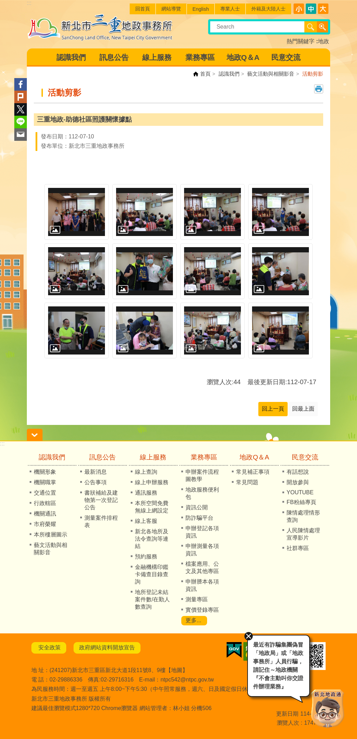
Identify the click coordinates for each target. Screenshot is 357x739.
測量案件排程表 (101, 521)
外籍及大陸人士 (268, 9)
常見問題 (247, 482)
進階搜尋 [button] (322, 26)
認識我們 (71, 57)
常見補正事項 (252, 472)
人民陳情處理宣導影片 (303, 534)
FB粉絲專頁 (301, 502)
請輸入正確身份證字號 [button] (35, 435)
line (20, 122)
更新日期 (287, 714)
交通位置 (45, 493)
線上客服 (146, 521)
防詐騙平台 (199, 518)
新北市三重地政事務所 (100, 27)
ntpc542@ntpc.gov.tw (187, 680)
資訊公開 (196, 507)
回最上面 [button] (303, 409)
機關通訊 (45, 514)
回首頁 (142, 9)
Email (20, 134)
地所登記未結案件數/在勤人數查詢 (152, 599)
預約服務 (146, 556)
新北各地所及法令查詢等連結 (151, 538)
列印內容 (318, 88)
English (200, 9)
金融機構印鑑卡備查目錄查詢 (151, 574)
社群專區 (298, 548)
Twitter (20, 109)
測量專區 (196, 599)
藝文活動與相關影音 (270, 74)
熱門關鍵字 (300, 41)
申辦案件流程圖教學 (202, 475)
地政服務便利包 (202, 493)
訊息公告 (114, 57)
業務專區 (200, 57)
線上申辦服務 (151, 482)
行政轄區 (45, 503)
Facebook (20, 84)
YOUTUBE (300, 492)
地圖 (176, 670)
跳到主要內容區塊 (3, 3)
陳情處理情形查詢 (303, 516)
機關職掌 (45, 482)
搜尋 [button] (310, 26)
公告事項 (95, 482)
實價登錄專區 (202, 610)
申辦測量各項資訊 (202, 549)
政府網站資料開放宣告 (107, 647)
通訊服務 (146, 493)
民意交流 (286, 57)
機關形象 (45, 472)
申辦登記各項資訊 (202, 532)
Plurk (20, 97)
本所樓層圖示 (50, 535)
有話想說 (298, 472)
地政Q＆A (243, 57)
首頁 (205, 74)
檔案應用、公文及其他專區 (202, 567)
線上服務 (157, 57)
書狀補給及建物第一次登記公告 (101, 500)
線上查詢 (146, 472)
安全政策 (49, 647)
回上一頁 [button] (273, 409)
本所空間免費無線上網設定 (151, 506)
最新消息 (95, 472)
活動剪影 (312, 74)
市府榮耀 (45, 524)
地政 (323, 41)
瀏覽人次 (288, 723)
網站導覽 (171, 9)
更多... (193, 620)
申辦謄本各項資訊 (202, 585)
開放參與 (298, 482)
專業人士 (230, 9)
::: (2, 444)
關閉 (247, 635)
